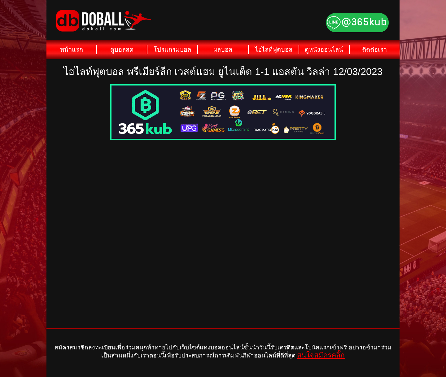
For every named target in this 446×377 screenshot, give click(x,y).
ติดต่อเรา (374, 49)
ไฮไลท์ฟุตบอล (273, 49)
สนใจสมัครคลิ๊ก (321, 355)
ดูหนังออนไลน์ (324, 49)
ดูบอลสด (121, 49)
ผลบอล (222, 49)
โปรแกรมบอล (172, 49)
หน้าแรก (71, 49)
